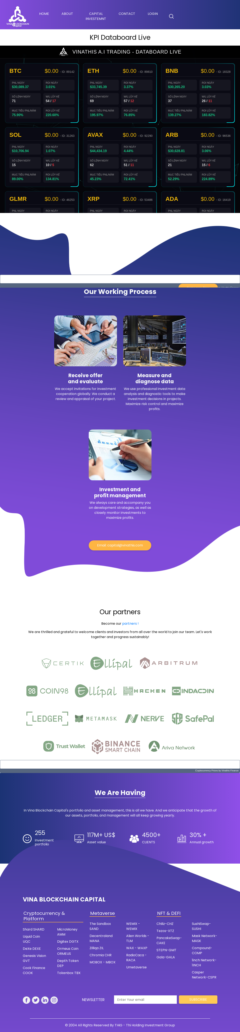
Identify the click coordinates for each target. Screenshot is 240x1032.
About (67, 13)
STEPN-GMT (166, 950)
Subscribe (198, 999)
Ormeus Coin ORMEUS (67, 951)
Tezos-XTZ (165, 930)
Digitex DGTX (67, 941)
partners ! (130, 623)
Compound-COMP (202, 950)
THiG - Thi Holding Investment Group (145, 1025)
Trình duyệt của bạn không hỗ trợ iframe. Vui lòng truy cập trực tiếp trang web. (120, 129)
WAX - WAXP (136, 948)
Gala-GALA (166, 957)
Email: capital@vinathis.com (120, 545)
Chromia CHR (101, 955)
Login (153, 13)
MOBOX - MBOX (103, 962)
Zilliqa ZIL (97, 948)
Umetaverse (136, 967)
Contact (127, 13)
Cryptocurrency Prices (206, 770)
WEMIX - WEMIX (133, 926)
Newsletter (93, 999)
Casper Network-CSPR (204, 975)
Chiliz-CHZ (165, 923)
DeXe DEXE (32, 948)
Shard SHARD (33, 929)
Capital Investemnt (96, 16)
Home (47, 13)
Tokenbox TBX (69, 972)
